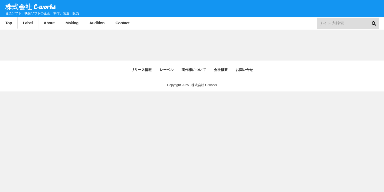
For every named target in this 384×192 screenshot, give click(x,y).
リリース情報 (141, 70)
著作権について (194, 70)
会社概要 (221, 70)
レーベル (167, 70)
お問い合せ (244, 70)
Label (28, 23)
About (49, 23)
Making (71, 23)
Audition (97, 23)
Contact (122, 23)
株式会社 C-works (30, 7)
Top (8, 23)
